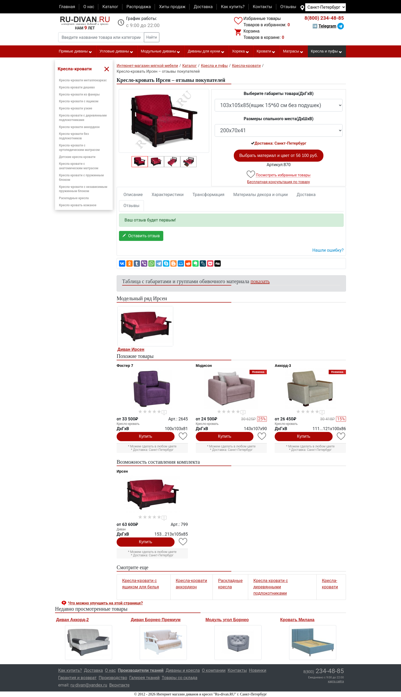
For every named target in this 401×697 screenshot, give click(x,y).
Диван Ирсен (130, 349)
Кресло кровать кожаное (77, 205)
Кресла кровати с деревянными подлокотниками (270, 587)
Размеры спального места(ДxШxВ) (278, 118)
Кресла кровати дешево (77, 87)
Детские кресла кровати (77, 157)
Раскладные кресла (74, 198)
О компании (213, 670)
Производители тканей (141, 670)
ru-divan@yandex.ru (89, 685)
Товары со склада (179, 677)
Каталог (110, 6)
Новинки (257, 670)
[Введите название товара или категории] (101, 37)
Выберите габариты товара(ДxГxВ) (279, 93)
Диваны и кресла (183, 670)
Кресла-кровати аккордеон (79, 127)
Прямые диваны (75, 51)
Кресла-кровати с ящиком (78, 101)
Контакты (262, 6)
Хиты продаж (172, 6)
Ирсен (122, 471)
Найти (151, 37)
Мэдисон (204, 365)
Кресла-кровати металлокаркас (83, 80)
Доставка (203, 6)
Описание (133, 194)
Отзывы (288, 6)
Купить (145, 436)
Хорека (240, 51)
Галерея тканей (144, 677)
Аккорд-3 (283, 365)
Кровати (266, 51)
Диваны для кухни (206, 51)
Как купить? (233, 6)
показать (260, 281)
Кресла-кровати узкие (75, 108)
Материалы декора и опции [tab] (260, 194)
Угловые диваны (116, 51)
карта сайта (336, 681)
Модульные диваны (160, 51)
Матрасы (293, 51)
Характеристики (168, 194)
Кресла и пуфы (326, 51)
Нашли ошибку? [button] (328, 250)
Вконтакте (119, 685)
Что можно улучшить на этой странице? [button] (105, 603)
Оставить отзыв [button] (141, 235)
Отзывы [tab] (131, 205)
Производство (113, 677)
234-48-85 (324, 18)
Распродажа (138, 6)
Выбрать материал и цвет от (278, 155)
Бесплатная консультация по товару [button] (278, 182)
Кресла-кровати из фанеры (79, 94)
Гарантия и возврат (77, 677)
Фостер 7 (125, 365)
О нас (88, 6)
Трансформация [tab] (209, 194)
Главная (67, 6)
